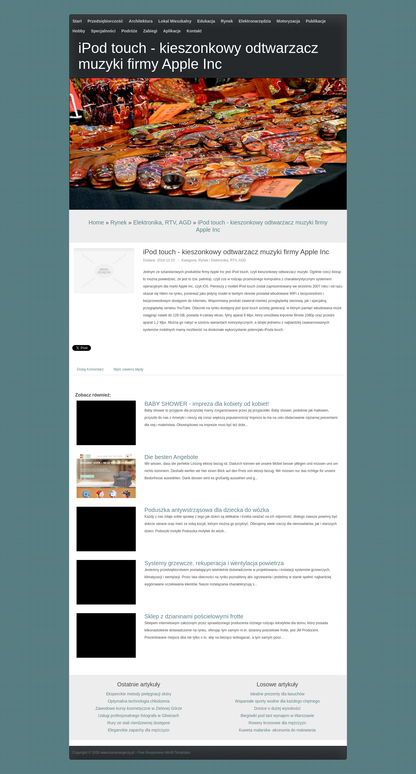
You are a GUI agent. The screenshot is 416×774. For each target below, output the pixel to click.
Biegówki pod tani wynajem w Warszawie (277, 715)
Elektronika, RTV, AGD (162, 222)
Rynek (118, 222)
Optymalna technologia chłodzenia (139, 701)
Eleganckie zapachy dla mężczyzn (138, 730)
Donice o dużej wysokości (277, 708)
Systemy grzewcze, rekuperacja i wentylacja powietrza (214, 563)
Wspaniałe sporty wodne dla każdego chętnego (277, 701)
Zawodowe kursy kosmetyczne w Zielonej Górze (138, 708)
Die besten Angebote (171, 457)
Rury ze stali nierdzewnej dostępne (138, 722)
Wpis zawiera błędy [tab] (128, 369)
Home (96, 222)
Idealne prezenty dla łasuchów (277, 694)
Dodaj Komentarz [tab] (90, 369)
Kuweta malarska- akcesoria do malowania (277, 730)
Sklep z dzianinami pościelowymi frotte (193, 616)
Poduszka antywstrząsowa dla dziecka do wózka (206, 510)
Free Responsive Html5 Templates (164, 753)
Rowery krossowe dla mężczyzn (277, 722)
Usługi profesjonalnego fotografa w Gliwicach (138, 715)
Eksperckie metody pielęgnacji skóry (138, 694)
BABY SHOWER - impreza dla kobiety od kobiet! (206, 404)
